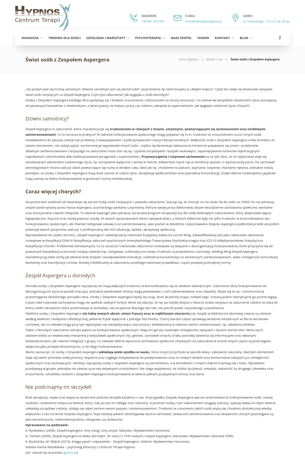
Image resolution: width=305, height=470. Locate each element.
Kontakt (222, 38)
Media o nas (214, 59)
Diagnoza (30, 38)
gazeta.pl (70, 452)
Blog (244, 38)
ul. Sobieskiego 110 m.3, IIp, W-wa (266, 21)
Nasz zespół (181, 38)
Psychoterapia (148, 38)
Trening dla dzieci (64, 38)
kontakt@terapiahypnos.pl (203, 21)
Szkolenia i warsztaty (105, 38)
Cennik (203, 38)
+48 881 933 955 (152, 21)
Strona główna (189, 59)
